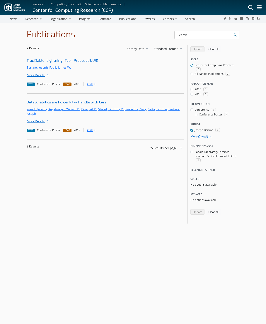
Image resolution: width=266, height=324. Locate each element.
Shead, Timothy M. (111, 110)
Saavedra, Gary (135, 110)
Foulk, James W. (60, 68)
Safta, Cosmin (157, 110)
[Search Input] (206, 36)
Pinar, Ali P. (89, 110)
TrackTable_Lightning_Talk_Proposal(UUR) (62, 61)
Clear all (214, 50)
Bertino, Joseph (37, 68)
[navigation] (138, 49)
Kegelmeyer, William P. (64, 110)
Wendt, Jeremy (37, 110)
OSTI (91, 85)
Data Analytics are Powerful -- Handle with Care (67, 102)
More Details (38, 76)
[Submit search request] (235, 36)
